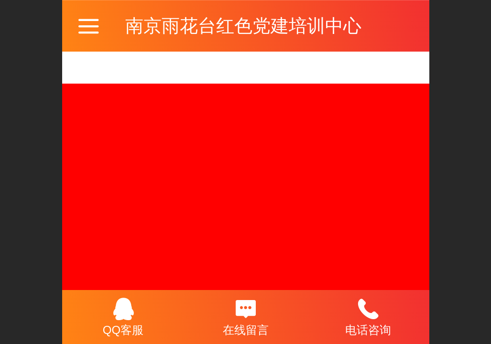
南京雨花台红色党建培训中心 (243, 25)
